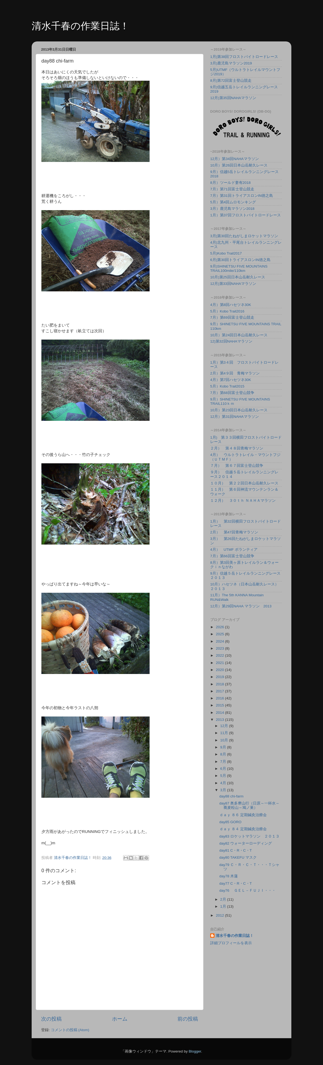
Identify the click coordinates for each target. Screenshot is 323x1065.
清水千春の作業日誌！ (80, 25)
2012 (220, 915)
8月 (223, 754)
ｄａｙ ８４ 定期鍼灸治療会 (243, 829)
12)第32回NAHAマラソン (231, 341)
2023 (220, 648)
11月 (224, 733)
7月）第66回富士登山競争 (232, 556)
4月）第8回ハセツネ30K (230, 305)
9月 (223, 747)
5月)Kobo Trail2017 (226, 253)
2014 (220, 713)
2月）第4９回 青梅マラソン (235, 373)
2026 (220, 627)
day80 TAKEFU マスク (238, 857)
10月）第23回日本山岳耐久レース (239, 410)
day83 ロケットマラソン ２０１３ (249, 836)
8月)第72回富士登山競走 (231, 81)
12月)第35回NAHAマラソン (233, 98)
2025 (220, 634)
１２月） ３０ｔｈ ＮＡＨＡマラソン (243, 501)
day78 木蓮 (228, 876)
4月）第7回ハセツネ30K (230, 380)
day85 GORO (230, 822)
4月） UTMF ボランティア (234, 550)
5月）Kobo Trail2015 (227, 386)
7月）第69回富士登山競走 (232, 317)
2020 (220, 670)
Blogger (195, 1051)
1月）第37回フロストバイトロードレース (245, 215)
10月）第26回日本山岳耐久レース (239, 165)
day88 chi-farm (231, 796)
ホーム (119, 1019)
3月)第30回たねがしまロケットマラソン (244, 236)
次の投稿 (51, 1019)
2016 (220, 698)
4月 (223, 783)
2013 (220, 720)
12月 (224, 726)
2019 (220, 677)
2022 (220, 655)
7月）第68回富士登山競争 (232, 393)
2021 (220, 663)
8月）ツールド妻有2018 (230, 183)
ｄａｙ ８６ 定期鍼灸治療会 (243, 815)
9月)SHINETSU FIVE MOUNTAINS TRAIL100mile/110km (239, 268)
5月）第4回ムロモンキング (233, 202)
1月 (223, 906)
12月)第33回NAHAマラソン (233, 284)
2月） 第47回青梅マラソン (234, 532)
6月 (223, 769)
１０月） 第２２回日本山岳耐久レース (244, 483)
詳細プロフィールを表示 (231, 943)
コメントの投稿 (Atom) (70, 1030)
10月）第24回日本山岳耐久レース (239, 335)
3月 (223, 790)
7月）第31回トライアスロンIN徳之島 (241, 196)
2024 (220, 641)
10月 (224, 740)
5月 (223, 776)
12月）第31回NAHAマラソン (234, 417)
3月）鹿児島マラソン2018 (232, 209)
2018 (220, 684)
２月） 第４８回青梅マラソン (236, 448)
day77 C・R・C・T (235, 883)
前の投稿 (187, 1019)
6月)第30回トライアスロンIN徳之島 (240, 260)
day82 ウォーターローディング (245, 843)
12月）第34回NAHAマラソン (234, 159)
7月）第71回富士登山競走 (232, 189)
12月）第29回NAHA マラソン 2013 (241, 606)
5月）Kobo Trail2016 (227, 311)
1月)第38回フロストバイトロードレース (244, 57)
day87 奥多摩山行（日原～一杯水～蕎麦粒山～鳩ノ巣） (249, 805)
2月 (223, 899)
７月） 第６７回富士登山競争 (236, 466)
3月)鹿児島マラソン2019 (231, 63)
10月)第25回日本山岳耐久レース (237, 277)
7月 (223, 762)
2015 (220, 705)
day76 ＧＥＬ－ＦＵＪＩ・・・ (247, 890)
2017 (220, 691)
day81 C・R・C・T (235, 850)
